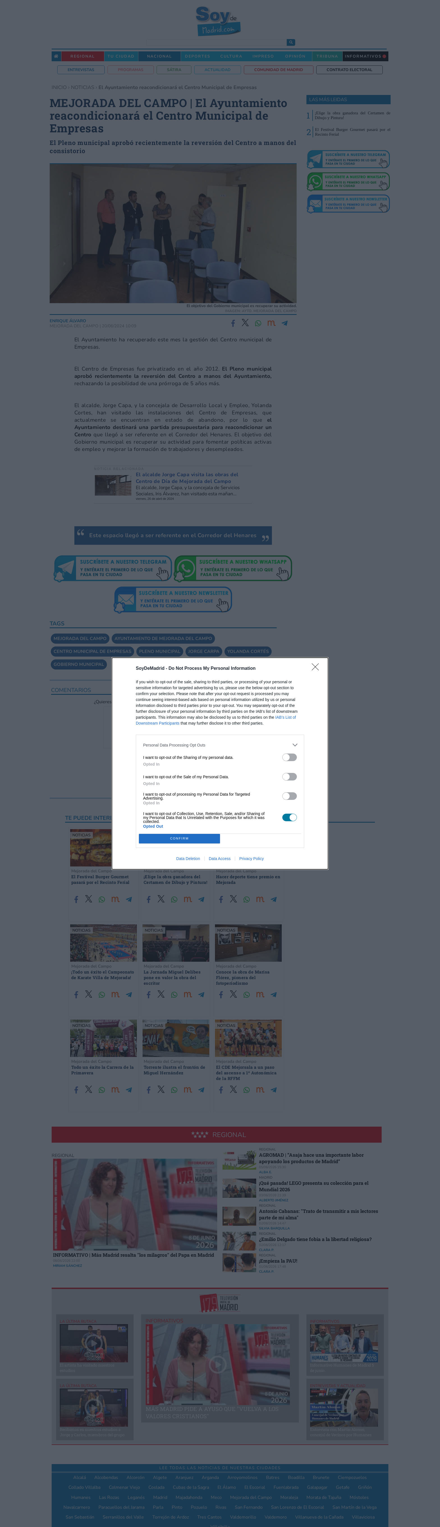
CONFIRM (179, 839)
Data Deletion (188, 858)
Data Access (220, 858)
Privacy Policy (251, 858)
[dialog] (220, 763)
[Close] (317, 668)
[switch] (289, 757)
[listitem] (220, 745)
